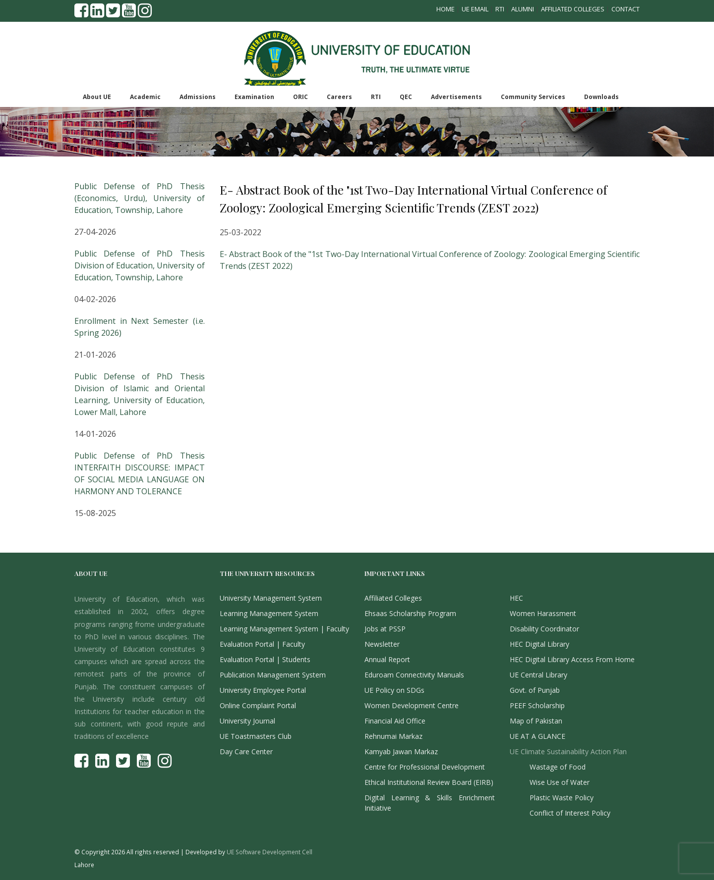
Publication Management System (273, 674)
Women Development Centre (411, 705)
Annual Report (387, 659)
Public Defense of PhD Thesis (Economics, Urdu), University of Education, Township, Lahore (139, 198)
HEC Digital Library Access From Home (572, 659)
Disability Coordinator (544, 628)
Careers (339, 97)
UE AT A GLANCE (537, 736)
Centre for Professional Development (424, 767)
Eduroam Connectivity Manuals (414, 674)
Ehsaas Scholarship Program (410, 613)
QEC (406, 97)
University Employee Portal (263, 690)
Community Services (533, 97)
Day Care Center (246, 751)
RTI (499, 8)
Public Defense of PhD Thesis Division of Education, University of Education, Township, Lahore (139, 265)
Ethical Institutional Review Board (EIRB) (428, 782)
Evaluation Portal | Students (265, 659)
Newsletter (382, 644)
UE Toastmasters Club (256, 736)
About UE (97, 97)
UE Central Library (538, 674)
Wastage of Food (558, 767)
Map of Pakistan (536, 720)
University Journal (247, 720)
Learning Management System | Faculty (284, 628)
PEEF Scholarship (537, 705)
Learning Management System (269, 613)
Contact (625, 8)
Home (445, 8)
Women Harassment (543, 613)
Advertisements (456, 97)
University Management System (271, 598)
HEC (516, 598)
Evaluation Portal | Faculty (262, 644)
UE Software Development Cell (269, 852)
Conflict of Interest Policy (570, 813)
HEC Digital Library (539, 644)
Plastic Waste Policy (562, 797)
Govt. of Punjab (535, 690)
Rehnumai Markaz (393, 736)
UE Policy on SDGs (394, 690)
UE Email (475, 8)
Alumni (522, 8)
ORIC (300, 97)
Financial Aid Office (394, 720)
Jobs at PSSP (385, 628)
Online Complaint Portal (258, 705)
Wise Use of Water (560, 782)
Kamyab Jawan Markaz (401, 751)
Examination (254, 97)
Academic (145, 97)
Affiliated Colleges (572, 8)
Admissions (197, 97)
